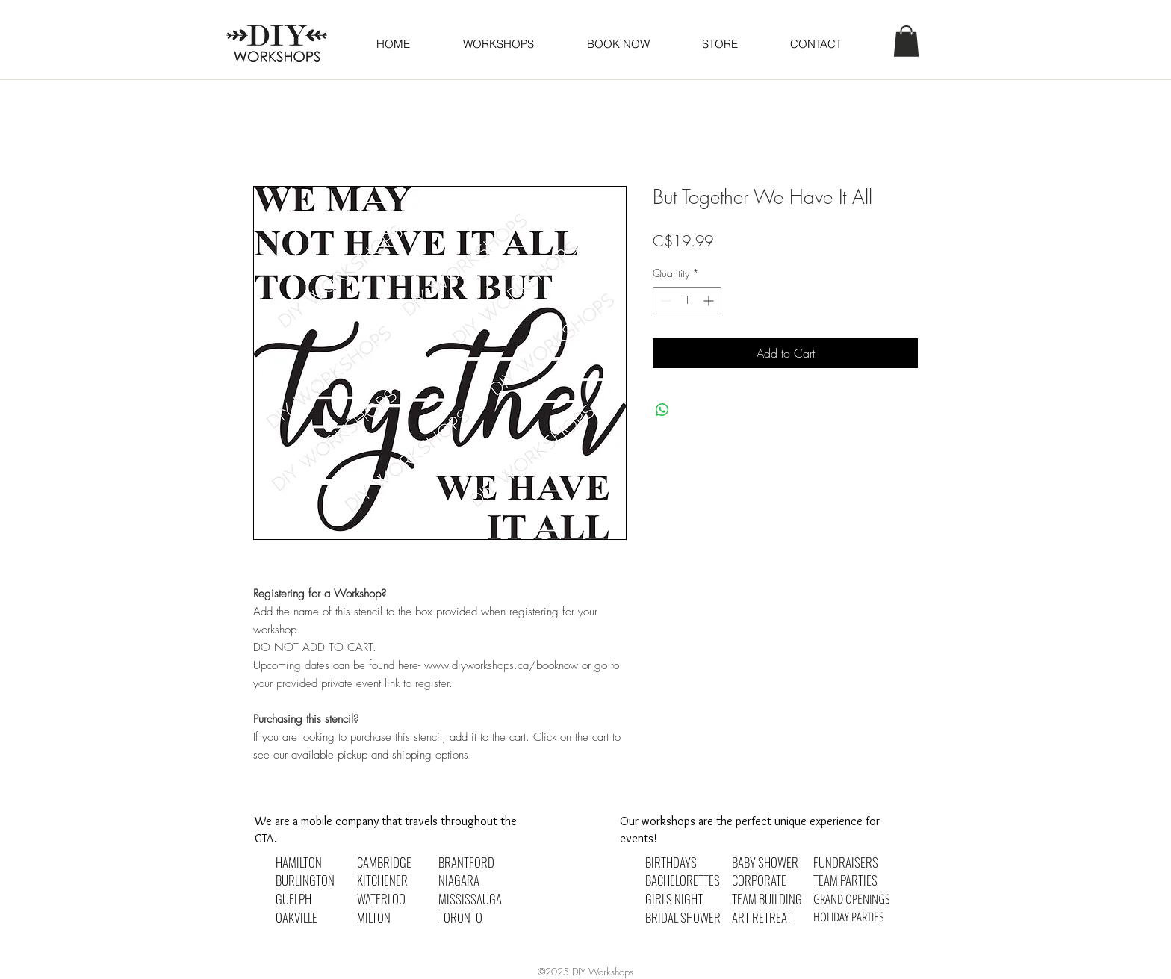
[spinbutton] (687, 301)
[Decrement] (664, 301)
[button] (617, 43)
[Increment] (710, 301)
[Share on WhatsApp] (662, 410)
